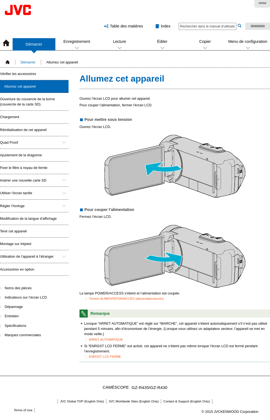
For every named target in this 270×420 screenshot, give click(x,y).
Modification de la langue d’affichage (28, 218)
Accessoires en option (17, 269)
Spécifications (15, 326)
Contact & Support (186, 401)
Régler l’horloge (12, 206)
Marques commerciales (23, 335)
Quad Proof (9, 142)
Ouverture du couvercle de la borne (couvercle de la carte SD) (27, 101)
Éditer (162, 41)
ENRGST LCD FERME (105, 356)
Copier (205, 41)
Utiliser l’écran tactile (16, 193)
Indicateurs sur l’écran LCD (26, 297)
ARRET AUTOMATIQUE (106, 339)
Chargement (9, 117)
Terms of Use (23, 410)
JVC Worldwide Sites (134, 401)
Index (165, 26)
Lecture (119, 41)
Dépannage (14, 307)
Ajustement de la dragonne (21, 155)
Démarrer (33, 46)
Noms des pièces (18, 288)
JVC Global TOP (82, 401)
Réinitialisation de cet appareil (23, 130)
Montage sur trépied (15, 244)
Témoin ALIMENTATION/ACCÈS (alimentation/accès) (126, 298)
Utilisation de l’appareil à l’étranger (27, 256)
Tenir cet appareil (13, 231)
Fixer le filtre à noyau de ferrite (23, 168)
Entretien (12, 316)
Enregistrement (76, 41)
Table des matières (126, 26)
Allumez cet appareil (20, 86)
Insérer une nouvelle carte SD (23, 180)
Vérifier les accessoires (18, 74)
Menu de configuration (247, 41)
